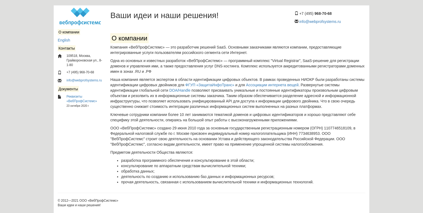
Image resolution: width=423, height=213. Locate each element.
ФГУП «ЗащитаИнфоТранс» (209, 85)
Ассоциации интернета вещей (272, 85)
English (64, 40)
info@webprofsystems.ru (320, 21)
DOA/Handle (179, 90)
